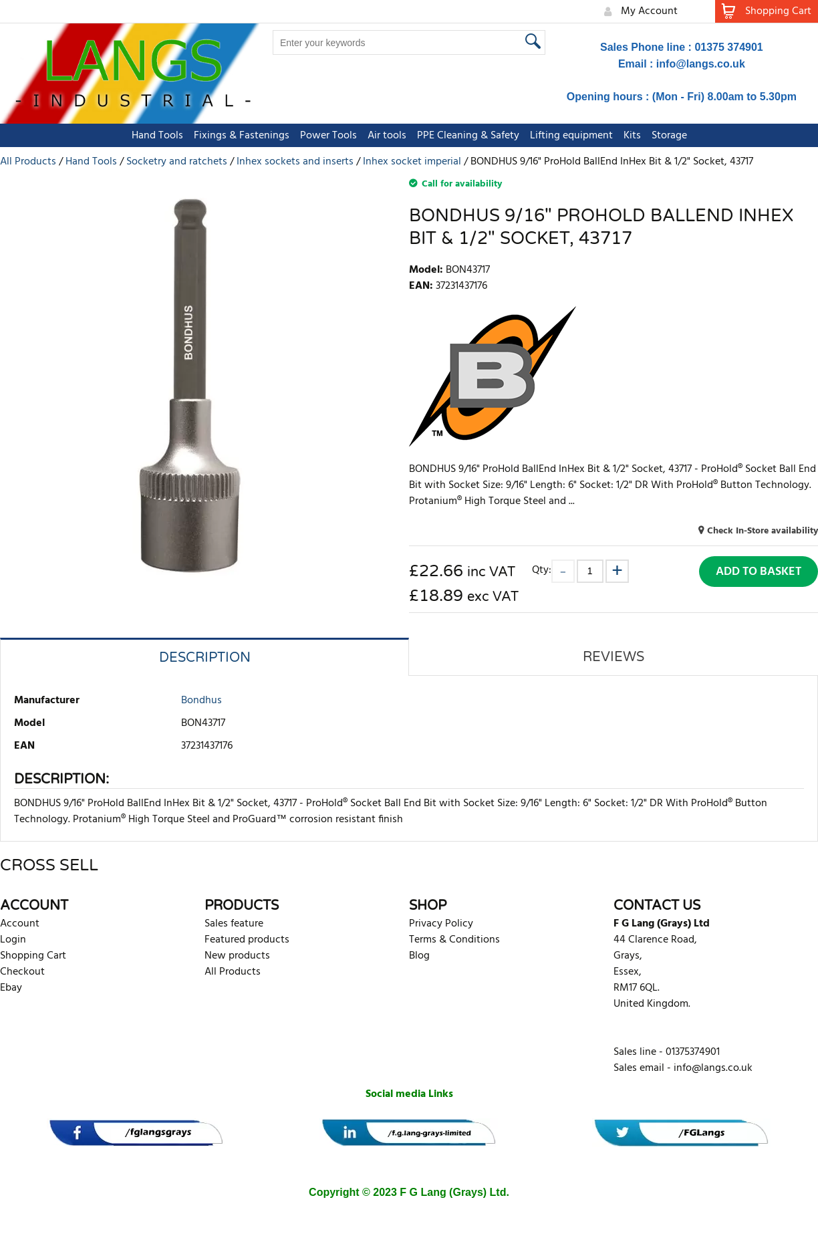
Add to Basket (758, 572)
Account (19, 924)
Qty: (541, 570)
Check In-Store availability (762, 531)
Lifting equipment (571, 135)
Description (205, 658)
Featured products (246, 940)
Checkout (22, 972)
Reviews (613, 657)
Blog (419, 956)
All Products (232, 972)
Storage (669, 135)
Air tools (387, 135)
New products (237, 956)
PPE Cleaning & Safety (468, 135)
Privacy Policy (441, 924)
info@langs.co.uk (700, 64)
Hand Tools (157, 135)
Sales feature (233, 924)
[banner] (136, 1132)
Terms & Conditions (454, 940)
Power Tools (328, 135)
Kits (632, 135)
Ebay (11, 988)
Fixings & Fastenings (241, 135)
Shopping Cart (33, 956)
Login (13, 940)
